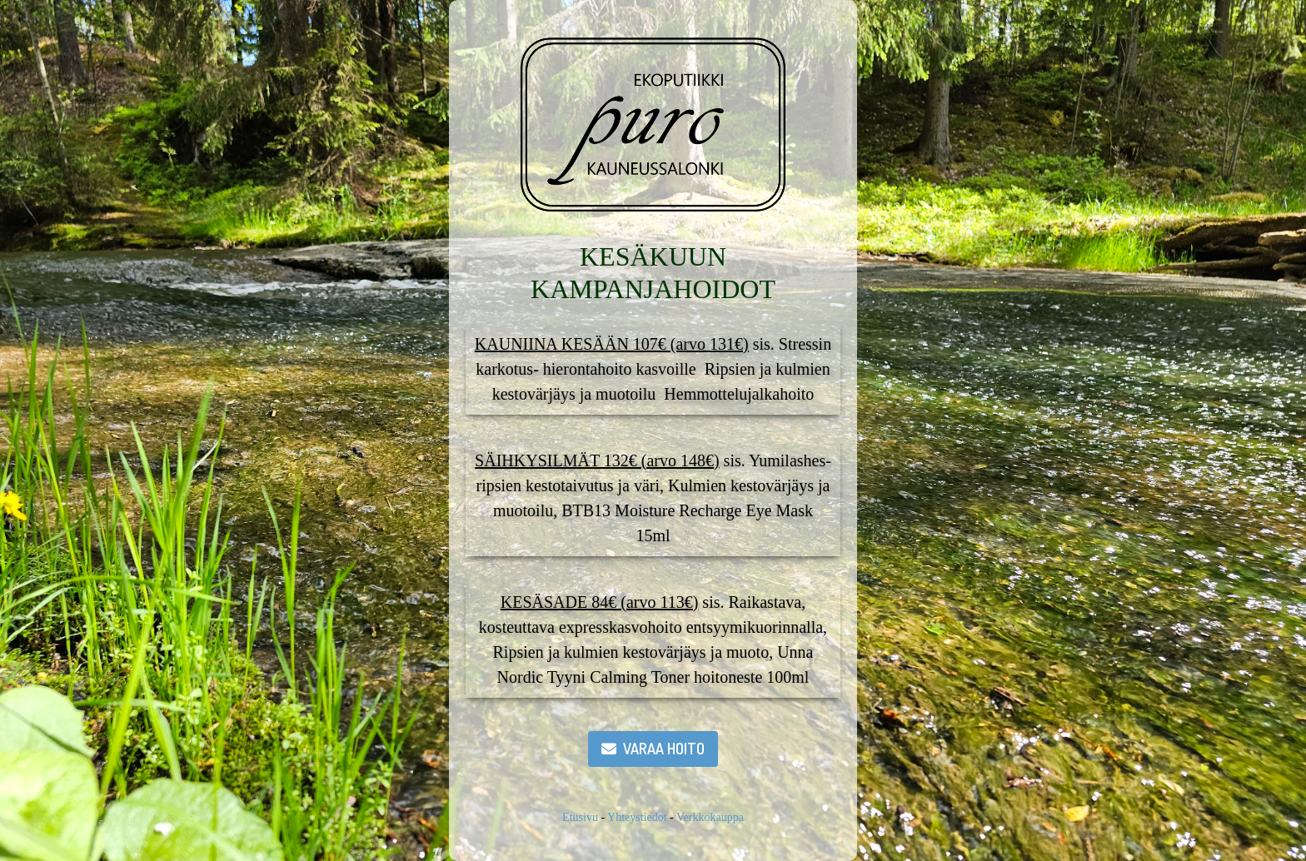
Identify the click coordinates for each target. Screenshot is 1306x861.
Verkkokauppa (710, 817)
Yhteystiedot (637, 817)
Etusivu (580, 817)
